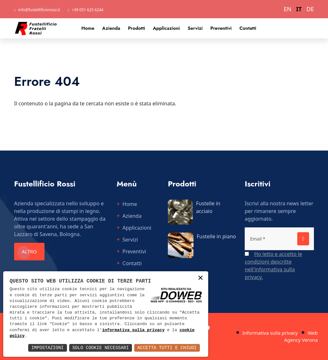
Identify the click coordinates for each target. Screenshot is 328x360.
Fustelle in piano (216, 236)
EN (287, 9)
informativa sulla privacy (133, 330)
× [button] (200, 278)
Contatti (247, 28)
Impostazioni (47, 348)
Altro (32, 251)
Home (87, 28)
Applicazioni (166, 28)
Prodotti (136, 28)
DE (310, 9)
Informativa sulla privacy (270, 333)
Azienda (111, 28)
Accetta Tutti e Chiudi (167, 348)
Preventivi (221, 28)
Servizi (195, 28)
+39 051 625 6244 (87, 9)
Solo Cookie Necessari (100, 348)
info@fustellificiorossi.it (39, 9)
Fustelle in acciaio (208, 207)
